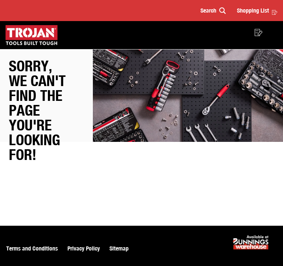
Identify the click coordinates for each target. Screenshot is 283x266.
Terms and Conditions (32, 248)
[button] (213, 10)
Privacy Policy (83, 248)
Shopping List (257, 10)
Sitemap (119, 248)
